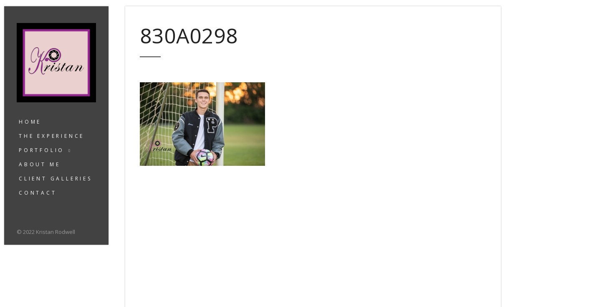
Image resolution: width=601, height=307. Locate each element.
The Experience (51, 136)
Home (30, 121)
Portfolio (41, 150)
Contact (38, 192)
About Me (39, 164)
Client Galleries (55, 178)
